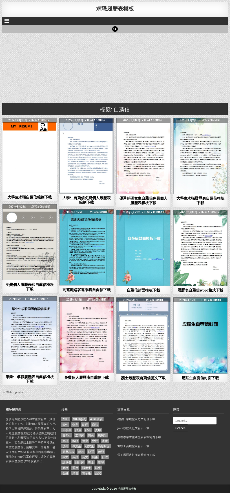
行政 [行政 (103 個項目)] (105, 457)
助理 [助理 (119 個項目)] (85, 424)
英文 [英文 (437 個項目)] (65, 457)
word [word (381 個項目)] (65, 419)
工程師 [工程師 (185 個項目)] (79, 435)
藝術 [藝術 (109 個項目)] (95, 457)
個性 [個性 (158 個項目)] (65, 424)
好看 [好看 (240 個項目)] (88, 430)
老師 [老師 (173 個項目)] (101, 451)
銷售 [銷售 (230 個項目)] (75, 473)
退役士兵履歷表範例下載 (133, 446)
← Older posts (12, 392)
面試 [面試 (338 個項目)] (98, 473)
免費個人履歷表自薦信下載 (86, 377)
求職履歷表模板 (115, 8)
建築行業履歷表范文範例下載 (136, 419)
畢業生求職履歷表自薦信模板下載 (30, 379)
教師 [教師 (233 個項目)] (75, 441)
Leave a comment (41, 120)
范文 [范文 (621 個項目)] (85, 457)
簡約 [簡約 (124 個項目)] (81, 451)
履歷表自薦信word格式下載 (200, 290)
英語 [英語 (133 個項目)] (75, 457)
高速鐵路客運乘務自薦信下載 (86, 289)
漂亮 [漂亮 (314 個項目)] (65, 446)
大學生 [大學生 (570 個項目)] (66, 430)
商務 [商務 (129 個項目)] (95, 424)
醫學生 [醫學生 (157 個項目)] (86, 468)
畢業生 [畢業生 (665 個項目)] (76, 446)
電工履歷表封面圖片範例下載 (136, 455)
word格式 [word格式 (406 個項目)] (79, 419)
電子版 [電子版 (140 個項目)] (86, 473)
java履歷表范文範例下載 (133, 428)
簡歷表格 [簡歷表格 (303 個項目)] (68, 451)
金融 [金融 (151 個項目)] (65, 473)
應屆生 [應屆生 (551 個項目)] (102, 435)
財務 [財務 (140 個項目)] (65, 468)
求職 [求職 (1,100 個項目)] (105, 441)
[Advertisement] (115, 66)
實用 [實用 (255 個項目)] (98, 430)
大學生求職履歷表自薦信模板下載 (200, 200)
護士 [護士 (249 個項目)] (91, 462)
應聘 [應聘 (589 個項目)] (65, 441)
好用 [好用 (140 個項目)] (78, 430)
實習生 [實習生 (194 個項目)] (66, 435)
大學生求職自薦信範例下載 (29, 196)
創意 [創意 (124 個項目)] (75, 424)
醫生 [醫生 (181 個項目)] (98, 468)
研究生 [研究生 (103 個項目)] (89, 446)
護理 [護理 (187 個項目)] (101, 462)
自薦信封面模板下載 (143, 290)
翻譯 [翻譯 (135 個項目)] (91, 451)
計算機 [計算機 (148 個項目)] (66, 462)
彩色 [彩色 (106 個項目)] (91, 435)
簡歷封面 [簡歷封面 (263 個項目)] (104, 446)
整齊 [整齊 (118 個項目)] (85, 441)
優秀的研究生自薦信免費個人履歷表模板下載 (143, 200)
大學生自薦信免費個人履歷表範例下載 (86, 200)
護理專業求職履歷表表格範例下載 (139, 437)
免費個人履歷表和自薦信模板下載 (30, 286)
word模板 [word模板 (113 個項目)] (96, 419)
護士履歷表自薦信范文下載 (143, 377)
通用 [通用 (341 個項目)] (75, 468)
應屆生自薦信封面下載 (200, 377)
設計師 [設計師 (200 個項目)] (79, 462)
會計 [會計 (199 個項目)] (95, 441)
